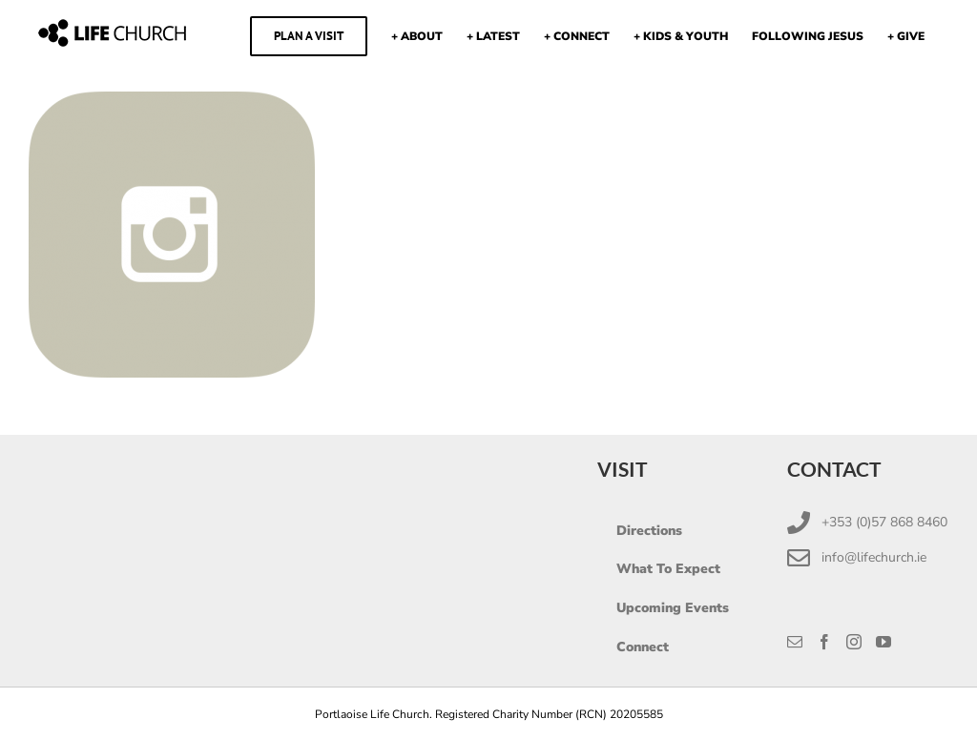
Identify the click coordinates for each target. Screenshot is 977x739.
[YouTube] (883, 641)
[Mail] (794, 641)
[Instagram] (854, 641)
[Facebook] (824, 641)
